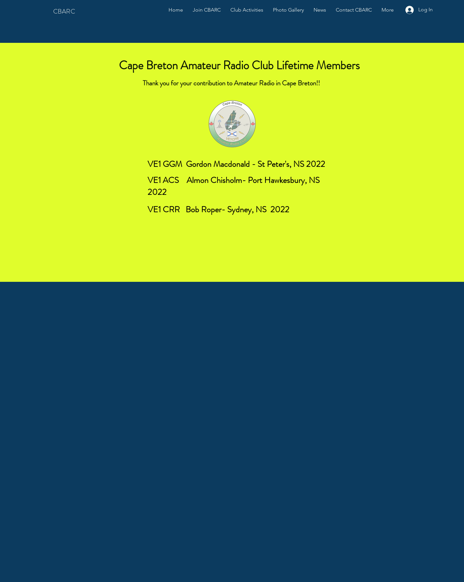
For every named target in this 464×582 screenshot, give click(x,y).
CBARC (64, 11)
